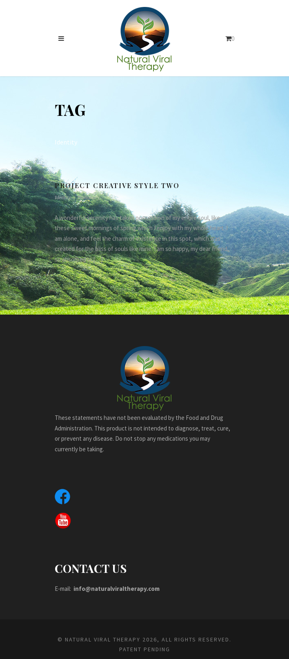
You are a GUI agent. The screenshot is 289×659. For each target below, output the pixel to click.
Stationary (89, 197)
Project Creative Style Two (118, 185)
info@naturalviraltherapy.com (120, 588)
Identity (63, 197)
